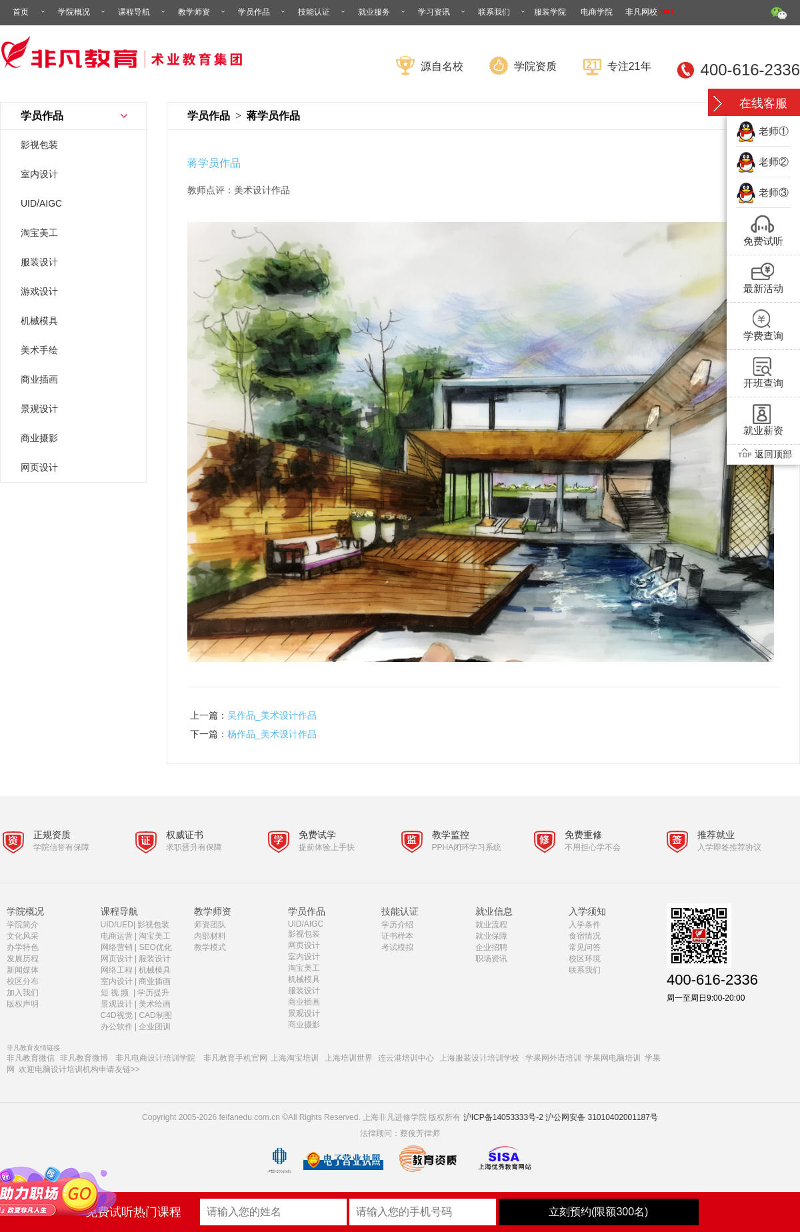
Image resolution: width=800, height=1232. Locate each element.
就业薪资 (763, 430)
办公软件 (117, 1026)
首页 (30, 12)
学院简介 (23, 924)
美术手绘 (39, 350)
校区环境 (585, 958)
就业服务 (382, 12)
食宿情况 (585, 936)
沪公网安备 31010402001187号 (601, 1117)
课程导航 (142, 12)
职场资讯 (491, 958)
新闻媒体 (23, 970)
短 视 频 (116, 992)
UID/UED (117, 924)
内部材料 (210, 936)
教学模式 (210, 947)
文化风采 (23, 936)
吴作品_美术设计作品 (272, 715)
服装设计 (39, 262)
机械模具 (39, 320)
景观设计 (39, 408)
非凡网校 (649, 12)
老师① (774, 131)
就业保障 (491, 936)
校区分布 (23, 981)
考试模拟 (397, 947)
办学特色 (23, 947)
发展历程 (23, 958)
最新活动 (763, 288)
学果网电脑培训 (613, 1058)
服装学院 (550, 12)
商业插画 (39, 379)
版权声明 (23, 1004)
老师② (774, 161)
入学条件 (585, 924)
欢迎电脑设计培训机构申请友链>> (79, 1069)
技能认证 (322, 12)
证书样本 (397, 936)
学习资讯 (442, 12)
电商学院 (597, 12)
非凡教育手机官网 (235, 1058)
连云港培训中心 (406, 1058)
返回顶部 (763, 454)
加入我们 (23, 992)
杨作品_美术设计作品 (272, 734)
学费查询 (763, 335)
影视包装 (39, 144)
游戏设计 (39, 291)
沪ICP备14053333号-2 (503, 1117)
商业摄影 (39, 438)
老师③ (774, 192)
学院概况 (82, 12)
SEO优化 (155, 947)
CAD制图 (156, 1015)
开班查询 (763, 383)
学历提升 (153, 992)
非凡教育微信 (31, 1058)
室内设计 (39, 174)
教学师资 (202, 12)
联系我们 (502, 12)
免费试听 (763, 241)
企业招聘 (491, 947)
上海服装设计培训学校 (479, 1058)
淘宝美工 (39, 232)
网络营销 (117, 947)
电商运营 (117, 936)
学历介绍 (397, 924)
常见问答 (585, 947)
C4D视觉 (117, 1015)
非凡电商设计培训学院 (155, 1058)
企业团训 (155, 1026)
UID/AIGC (41, 203)
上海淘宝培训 (295, 1058)
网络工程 (117, 970)
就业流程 (491, 924)
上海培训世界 (349, 1058)
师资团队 (210, 924)
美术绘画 (155, 1004)
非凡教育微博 (84, 1058)
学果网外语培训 (553, 1058)
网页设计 (39, 467)
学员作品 (262, 12)
